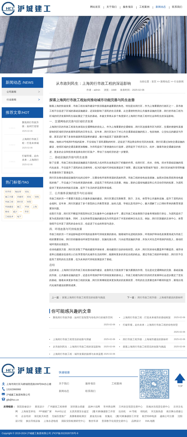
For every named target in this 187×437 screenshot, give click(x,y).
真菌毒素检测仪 (78, 416)
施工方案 (9, 197)
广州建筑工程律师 (57, 406)
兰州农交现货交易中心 (131, 406)
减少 (15, 211)
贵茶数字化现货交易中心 (115, 421)
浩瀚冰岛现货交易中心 (158, 406)
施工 (19, 207)
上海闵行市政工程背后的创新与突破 (72, 339)
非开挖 (8, 191)
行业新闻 (11, 99)
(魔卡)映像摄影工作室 (103, 411)
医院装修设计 (24, 406)
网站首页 (95, 6)
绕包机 (144, 411)
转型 (29, 202)
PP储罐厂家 (45, 411)
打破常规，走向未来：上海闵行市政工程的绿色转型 (150, 324)
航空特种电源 (149, 416)
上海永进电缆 (51, 421)
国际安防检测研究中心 (73, 421)
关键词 (20, 197)
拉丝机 (122, 411)
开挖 (27, 211)
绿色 (37, 197)
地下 (19, 216)
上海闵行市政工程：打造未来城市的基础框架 (147, 317)
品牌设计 (136, 421)
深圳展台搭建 (77, 406)
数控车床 (93, 421)
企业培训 (26, 416)
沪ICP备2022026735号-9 (65, 433)
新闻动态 (161, 6)
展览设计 (39, 406)
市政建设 (9, 207)
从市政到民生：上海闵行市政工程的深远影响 (77, 346)
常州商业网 (109, 406)
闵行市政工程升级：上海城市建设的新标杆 (160, 297)
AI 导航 (133, 411)
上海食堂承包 (28, 411)
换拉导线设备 (33, 421)
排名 (29, 197)
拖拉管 (18, 191)
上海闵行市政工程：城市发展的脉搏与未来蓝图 (78, 354)
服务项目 (128, 6)
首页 (154, 81)
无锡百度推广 (59, 416)
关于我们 (111, 6)
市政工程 (9, 202)
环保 (27, 207)
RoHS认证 (60, 411)
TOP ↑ (180, 380)
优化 (27, 191)
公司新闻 (11, 91)
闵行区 (20, 202)
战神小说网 (94, 406)
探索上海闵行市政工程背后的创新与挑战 (83, 297)
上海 (35, 207)
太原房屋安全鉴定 (79, 411)
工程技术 (9, 216)
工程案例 (144, 6)
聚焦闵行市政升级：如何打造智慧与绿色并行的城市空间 (83, 317)
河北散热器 (157, 411)
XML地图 (150, 421)
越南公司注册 (167, 416)
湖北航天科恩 (41, 416)
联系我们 (177, 6)
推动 (7, 211)
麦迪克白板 (96, 416)
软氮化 (108, 416)
